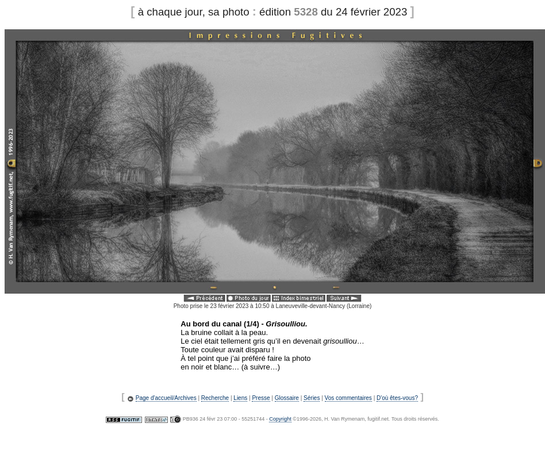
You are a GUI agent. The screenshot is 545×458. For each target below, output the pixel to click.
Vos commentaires (348, 398)
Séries (312, 398)
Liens (240, 398)
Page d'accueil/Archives (166, 398)
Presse (261, 398)
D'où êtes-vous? (397, 398)
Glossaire (287, 398)
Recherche (215, 398)
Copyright (280, 419)
